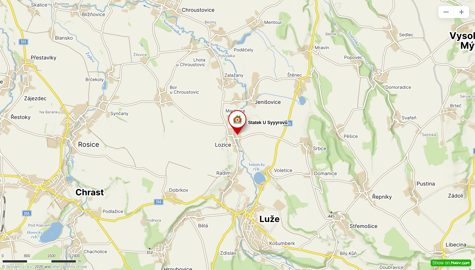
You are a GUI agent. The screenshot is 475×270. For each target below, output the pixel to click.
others (56, 267)
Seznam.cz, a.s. (19, 267)
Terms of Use (76, 267)
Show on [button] (451, 263)
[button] (446, 12)
